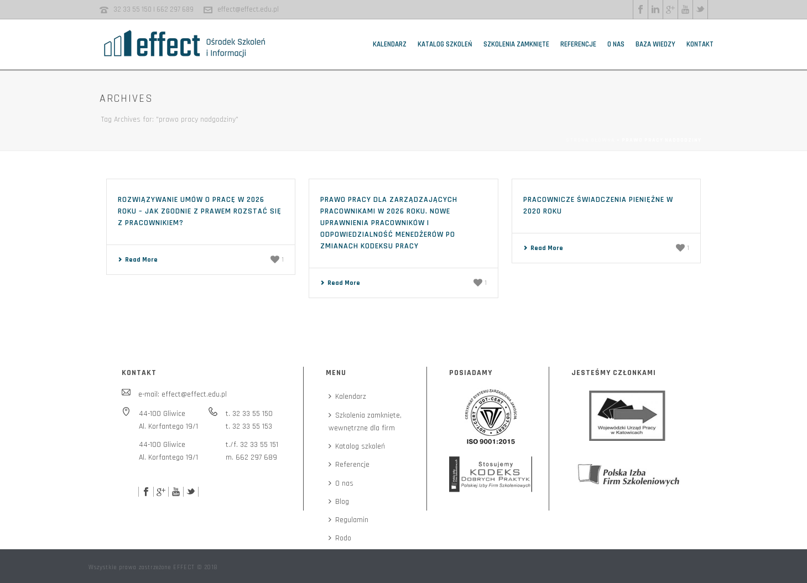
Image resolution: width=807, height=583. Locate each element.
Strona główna (590, 140)
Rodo (340, 538)
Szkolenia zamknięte (516, 44)
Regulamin (348, 520)
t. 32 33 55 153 (249, 426)
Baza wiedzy (655, 44)
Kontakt (700, 44)
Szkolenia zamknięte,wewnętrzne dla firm (365, 421)
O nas (615, 44)
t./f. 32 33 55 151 (252, 445)
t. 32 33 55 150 (249, 414)
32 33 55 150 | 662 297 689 (153, 9)
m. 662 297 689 (251, 457)
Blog (339, 502)
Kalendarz (390, 44)
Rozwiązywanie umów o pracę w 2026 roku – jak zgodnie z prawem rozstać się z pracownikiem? (200, 211)
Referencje (578, 44)
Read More (138, 260)
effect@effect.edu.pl (248, 9)
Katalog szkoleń (445, 44)
